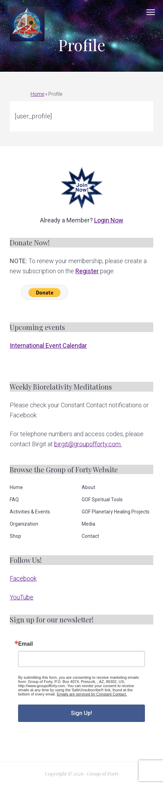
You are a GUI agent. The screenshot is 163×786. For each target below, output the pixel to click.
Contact (90, 536)
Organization (24, 524)
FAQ (14, 499)
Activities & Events (30, 511)
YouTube (21, 597)
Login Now (108, 220)
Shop (15, 536)
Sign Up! (81, 713)
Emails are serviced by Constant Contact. (92, 694)
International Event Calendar (48, 345)
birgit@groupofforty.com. (88, 444)
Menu (150, 12)
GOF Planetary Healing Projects (115, 511)
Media (88, 524)
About (88, 487)
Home (37, 94)
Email (25, 644)
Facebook (23, 578)
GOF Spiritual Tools (102, 499)
